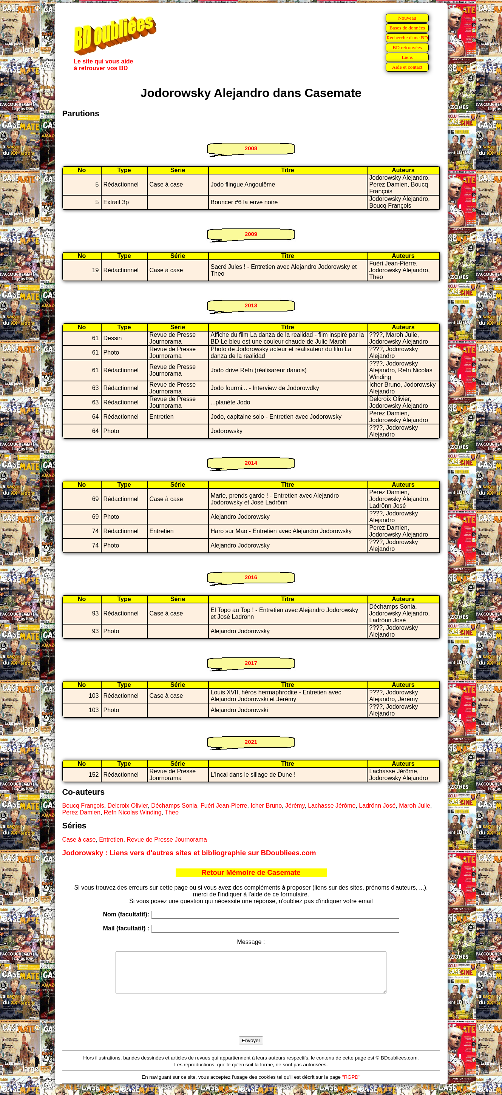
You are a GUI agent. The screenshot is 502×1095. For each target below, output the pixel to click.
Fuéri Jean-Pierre (224, 805)
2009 (251, 234)
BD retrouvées (407, 47)
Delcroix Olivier (128, 805)
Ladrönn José (377, 805)
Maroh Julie (414, 805)
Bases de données (407, 28)
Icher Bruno (266, 805)
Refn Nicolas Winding (133, 812)
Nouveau (407, 18)
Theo (171, 812)
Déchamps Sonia (174, 805)
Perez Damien (81, 812)
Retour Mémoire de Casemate (250, 872)
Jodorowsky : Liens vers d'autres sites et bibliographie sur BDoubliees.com (189, 853)
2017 (251, 663)
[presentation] (251, 1023)
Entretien (111, 839)
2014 (251, 463)
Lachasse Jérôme (331, 805)
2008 (251, 148)
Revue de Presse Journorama (167, 839)
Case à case (79, 839)
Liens (407, 57)
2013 (251, 305)
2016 (251, 577)
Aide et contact (407, 67)
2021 (251, 742)
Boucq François (83, 805)
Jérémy (294, 805)
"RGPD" (351, 1085)
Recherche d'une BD (407, 37)
